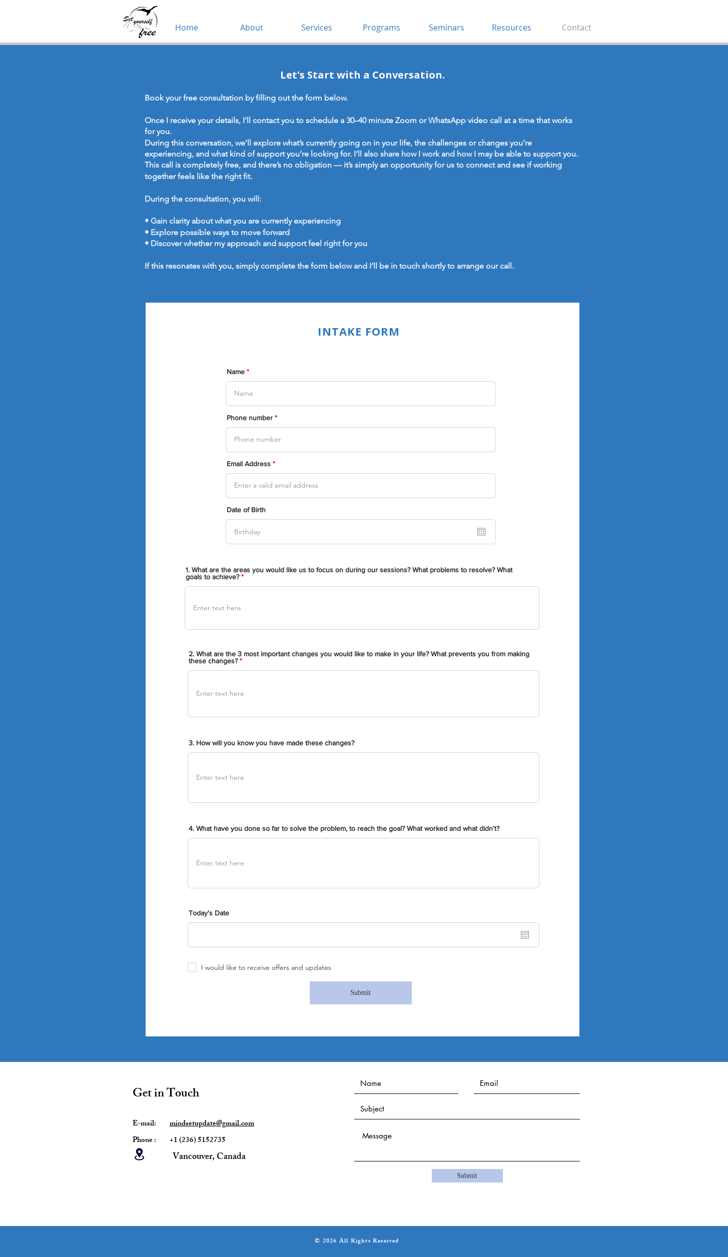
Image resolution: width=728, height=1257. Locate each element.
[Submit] (361, 992)
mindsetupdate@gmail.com (212, 1124)
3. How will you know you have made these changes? (271, 742)
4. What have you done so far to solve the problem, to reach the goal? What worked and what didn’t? (344, 828)
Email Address (249, 463)
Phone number (250, 417)
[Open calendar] (481, 532)
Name (236, 371)
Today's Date (209, 912)
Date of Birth (246, 509)
